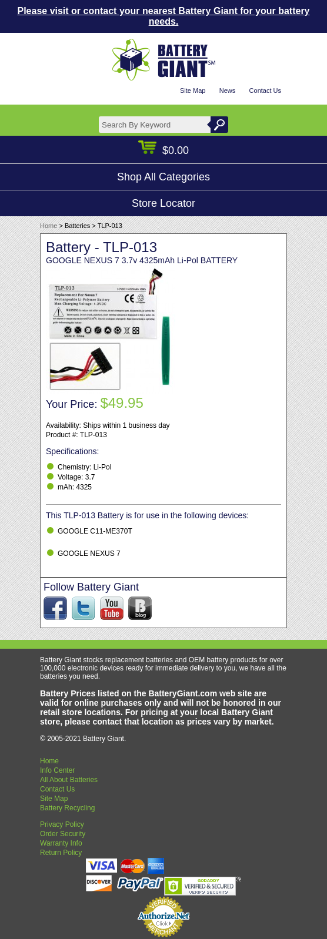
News (227, 90)
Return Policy (61, 853)
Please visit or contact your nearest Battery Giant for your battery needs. (163, 16)
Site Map (192, 90)
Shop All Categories (163, 177)
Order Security (62, 834)
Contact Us (265, 90)
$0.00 (163, 150)
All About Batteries (69, 780)
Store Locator (163, 203)
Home (48, 225)
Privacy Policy (62, 824)
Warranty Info (61, 843)
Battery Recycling (67, 808)
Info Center (57, 770)
